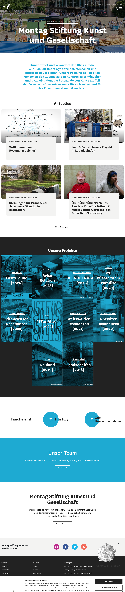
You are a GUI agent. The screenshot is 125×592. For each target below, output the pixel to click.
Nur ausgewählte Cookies (109, 572)
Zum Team (62, 468)
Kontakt (87, 4)
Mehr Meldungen (62, 227)
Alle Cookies (109, 566)
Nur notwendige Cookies (108, 579)
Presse (108, 4)
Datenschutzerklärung (66, 580)
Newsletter (101, 4)
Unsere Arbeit (62, 524)
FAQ (121, 4)
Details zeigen (100, 588)
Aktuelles (115, 4)
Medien (94, 4)
